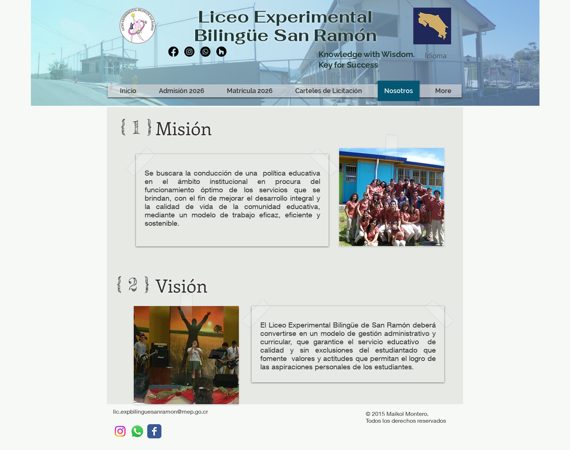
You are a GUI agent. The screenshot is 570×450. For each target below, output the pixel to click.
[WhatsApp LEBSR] (137, 431)
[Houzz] (221, 52)
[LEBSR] (154, 431)
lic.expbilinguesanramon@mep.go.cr (160, 411)
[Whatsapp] (205, 52)
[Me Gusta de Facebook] (213, 75)
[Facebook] (173, 52)
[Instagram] (189, 52)
